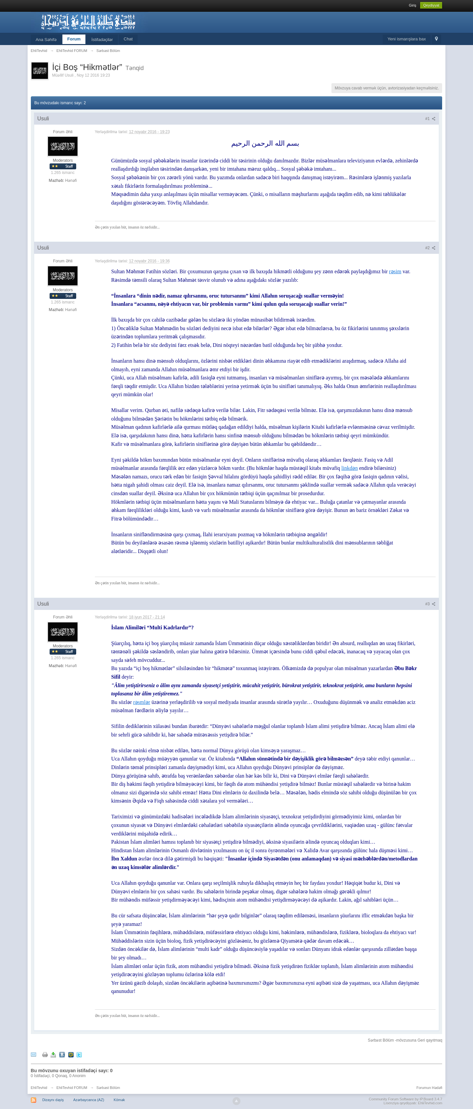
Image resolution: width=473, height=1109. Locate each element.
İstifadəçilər (102, 39)
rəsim (395, 271)
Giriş (413, 5)
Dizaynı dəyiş (53, 1100)
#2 (430, 248)
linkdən (349, 468)
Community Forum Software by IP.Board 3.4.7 (405, 1099)
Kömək (119, 1100)
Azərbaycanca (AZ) (88, 1100)
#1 (430, 118)
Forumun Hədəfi (429, 1088)
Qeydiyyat (431, 5)
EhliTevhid (39, 1088)
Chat (128, 38)
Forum (73, 38)
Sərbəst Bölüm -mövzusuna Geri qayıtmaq (405, 1040)
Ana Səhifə (46, 39)
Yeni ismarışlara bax (407, 38)
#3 (430, 604)
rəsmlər (141, 702)
